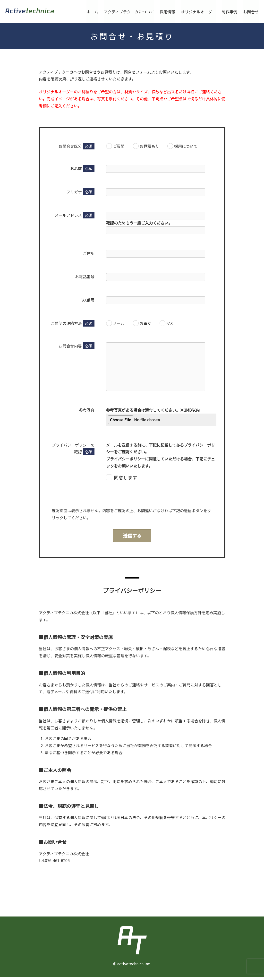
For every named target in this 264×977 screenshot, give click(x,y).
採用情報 (167, 12)
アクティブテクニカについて (129, 12)
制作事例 (229, 12)
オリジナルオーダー (198, 12)
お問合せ (251, 12)
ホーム (92, 12)
